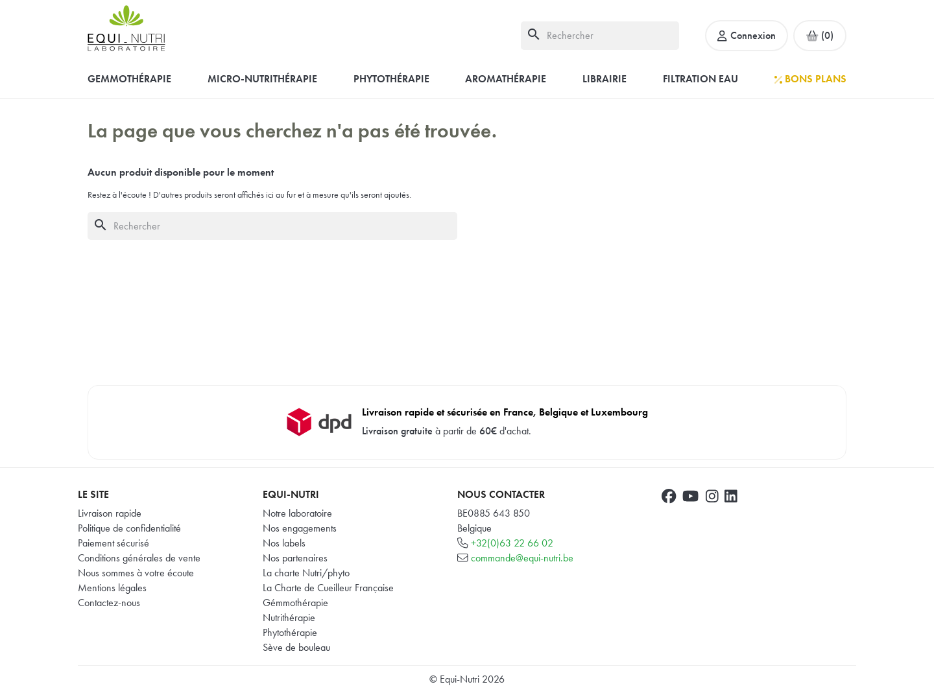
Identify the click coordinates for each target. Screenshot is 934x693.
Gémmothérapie (295, 602)
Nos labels (284, 543)
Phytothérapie (290, 632)
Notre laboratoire (297, 513)
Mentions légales (112, 587)
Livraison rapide (109, 513)
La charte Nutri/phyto (306, 573)
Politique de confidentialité (129, 528)
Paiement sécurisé (113, 543)
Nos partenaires (295, 558)
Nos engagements (300, 528)
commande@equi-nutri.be (522, 558)
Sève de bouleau (296, 647)
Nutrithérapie (289, 617)
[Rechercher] (600, 35)
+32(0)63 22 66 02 (512, 543)
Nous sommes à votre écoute (136, 573)
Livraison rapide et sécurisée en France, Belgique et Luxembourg (505, 412)
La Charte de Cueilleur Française (328, 587)
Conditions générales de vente (139, 558)
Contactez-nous (109, 602)
